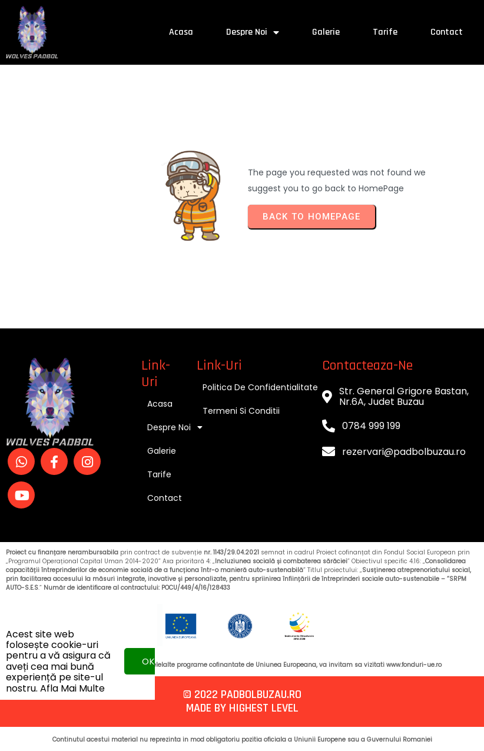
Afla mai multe (72, 668)
